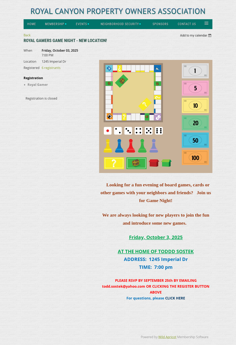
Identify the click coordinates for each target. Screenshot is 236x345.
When (28, 50)
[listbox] (196, 35)
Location (30, 61)
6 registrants (51, 68)
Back (27, 35)
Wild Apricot (167, 337)
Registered (32, 68)
